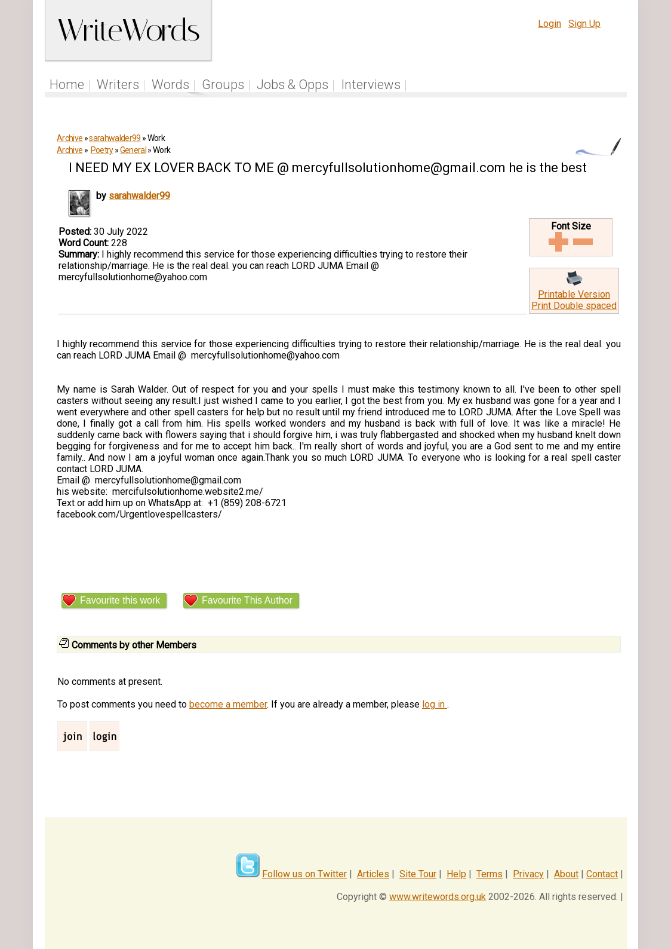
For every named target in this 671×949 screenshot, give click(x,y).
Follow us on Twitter (304, 874)
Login (549, 23)
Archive (69, 138)
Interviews (371, 84)
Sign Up (584, 23)
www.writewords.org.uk (437, 896)
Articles (373, 874)
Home (67, 84)
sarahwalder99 (114, 138)
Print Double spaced (574, 305)
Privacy (528, 874)
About (566, 874)
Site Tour (417, 874)
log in (434, 704)
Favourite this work (120, 600)
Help (456, 874)
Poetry (102, 150)
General (133, 150)
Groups (223, 84)
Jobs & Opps (292, 84)
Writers (118, 84)
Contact (602, 874)
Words (170, 84)
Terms (489, 874)
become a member (228, 704)
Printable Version (574, 294)
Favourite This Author (247, 600)
